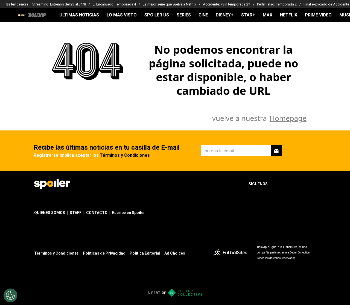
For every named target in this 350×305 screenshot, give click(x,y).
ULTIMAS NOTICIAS (79, 15)
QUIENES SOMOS (49, 212)
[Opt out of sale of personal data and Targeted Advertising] (10, 295)
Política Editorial (145, 253)
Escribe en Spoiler (128, 212)
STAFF (75, 212)
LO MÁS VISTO (122, 15)
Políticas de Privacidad (104, 253)
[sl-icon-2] (288, 184)
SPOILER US (156, 15)
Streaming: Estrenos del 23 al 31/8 (59, 4)
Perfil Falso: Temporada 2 (277, 4)
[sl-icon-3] (300, 184)
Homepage (288, 118)
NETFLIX (288, 15)
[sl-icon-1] (276, 184)
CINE (203, 15)
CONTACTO (96, 212)
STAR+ (248, 15)
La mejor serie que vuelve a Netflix (169, 4)
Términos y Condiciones (125, 155)
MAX (267, 15)
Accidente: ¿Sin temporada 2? (226, 4)
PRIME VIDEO (318, 15)
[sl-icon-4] (312, 184)
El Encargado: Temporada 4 (114, 4)
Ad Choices (174, 253)
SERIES (184, 15)
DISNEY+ (225, 15)
